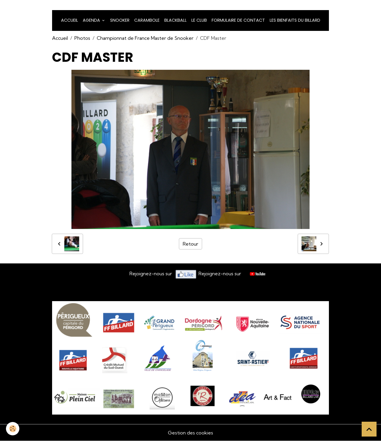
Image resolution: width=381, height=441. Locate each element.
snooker (119, 20)
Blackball (175, 20)
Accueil (69, 20)
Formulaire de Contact (238, 20)
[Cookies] (12, 428)
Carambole (147, 20)
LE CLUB (199, 20)
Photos (82, 38)
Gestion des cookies (190, 433)
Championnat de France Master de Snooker (145, 38)
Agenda (92, 20)
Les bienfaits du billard (295, 20)
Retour (190, 244)
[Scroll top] (369, 429)
